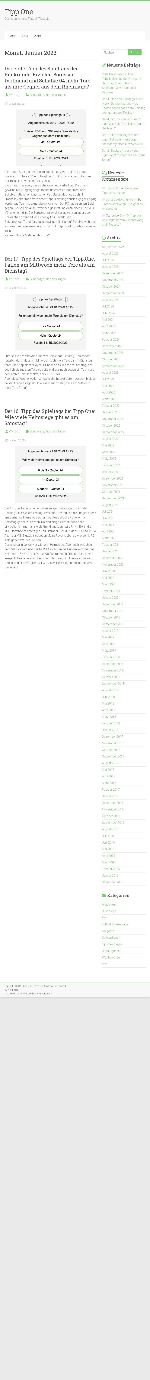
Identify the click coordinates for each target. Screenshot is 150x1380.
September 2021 (113, 498)
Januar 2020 (110, 597)
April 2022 (108, 452)
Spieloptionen (111, 937)
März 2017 (109, 783)
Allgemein (108, 904)
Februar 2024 (111, 339)
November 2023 (113, 353)
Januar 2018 (110, 730)
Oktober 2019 (111, 617)
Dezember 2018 (112, 664)
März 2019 (109, 650)
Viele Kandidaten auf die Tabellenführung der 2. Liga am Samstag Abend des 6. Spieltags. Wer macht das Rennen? (122, 83)
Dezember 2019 (112, 604)
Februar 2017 (111, 789)
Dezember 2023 (112, 346)
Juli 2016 (108, 836)
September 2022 (113, 432)
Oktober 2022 (111, 425)
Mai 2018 (108, 703)
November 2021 (113, 485)
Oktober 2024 (111, 286)
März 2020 (109, 584)
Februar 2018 (111, 723)
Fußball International (115, 924)
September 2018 (113, 683)
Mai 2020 (108, 578)
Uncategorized (111, 951)
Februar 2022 (111, 465)
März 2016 (109, 862)
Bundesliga (37, 95)
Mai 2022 (108, 445)
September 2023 (113, 366)
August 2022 (110, 439)
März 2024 (109, 333)
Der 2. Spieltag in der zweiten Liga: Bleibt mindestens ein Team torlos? (123, 155)
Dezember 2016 (112, 803)
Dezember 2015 (112, 882)
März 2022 (109, 458)
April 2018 (108, 710)
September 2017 (113, 756)
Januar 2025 (110, 267)
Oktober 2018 (111, 677)
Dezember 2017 (112, 736)
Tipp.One (19, 11)
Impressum (46, 993)
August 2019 (110, 631)
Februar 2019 (111, 657)
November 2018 (113, 670)
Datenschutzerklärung (28, 993)
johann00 (112, 188)
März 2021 (109, 538)
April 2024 (108, 326)
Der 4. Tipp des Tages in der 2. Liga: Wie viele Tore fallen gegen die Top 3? (123, 123)
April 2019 (108, 644)
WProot (14, 95)
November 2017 (113, 743)
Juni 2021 (108, 518)
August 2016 (110, 829)
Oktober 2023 (111, 359)
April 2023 (108, 392)
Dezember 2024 (112, 273)
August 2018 (110, 690)
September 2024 (113, 293)
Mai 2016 (108, 849)
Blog (25, 35)
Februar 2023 (111, 405)
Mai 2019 (108, 637)
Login (37, 35)
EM (104, 918)
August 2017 (110, 763)
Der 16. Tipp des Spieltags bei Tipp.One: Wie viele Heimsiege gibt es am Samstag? (50, 417)
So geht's (108, 931)
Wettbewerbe (111, 957)
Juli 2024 (108, 306)
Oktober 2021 (111, 492)
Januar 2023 (110, 412)
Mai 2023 (108, 386)
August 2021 (110, 505)
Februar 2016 (111, 869)
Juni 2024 (108, 313)
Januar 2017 (110, 796)
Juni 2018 (108, 697)
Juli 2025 (108, 260)
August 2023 (110, 372)
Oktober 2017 (111, 750)
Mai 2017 (108, 769)
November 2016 (113, 809)
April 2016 (108, 856)
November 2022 (113, 419)
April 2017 (108, 776)
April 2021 (108, 531)
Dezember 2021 (112, 478)
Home (12, 35)
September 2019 (113, 624)
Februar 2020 (111, 591)
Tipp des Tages (56, 95)
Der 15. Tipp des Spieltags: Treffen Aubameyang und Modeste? (122, 220)
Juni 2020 (108, 571)
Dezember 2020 (112, 558)
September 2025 (113, 247)
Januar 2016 (110, 875)
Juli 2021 (108, 511)
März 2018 (109, 717)
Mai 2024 (108, 319)
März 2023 (109, 399)
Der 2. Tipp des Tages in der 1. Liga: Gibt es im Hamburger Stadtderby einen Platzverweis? (122, 139)
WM (104, 964)
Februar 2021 (111, 544)
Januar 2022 (110, 472)
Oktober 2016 (111, 816)
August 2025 (110, 253)
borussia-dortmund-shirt (121, 199)
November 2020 (113, 564)
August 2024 (110, 300)
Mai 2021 (108, 525)
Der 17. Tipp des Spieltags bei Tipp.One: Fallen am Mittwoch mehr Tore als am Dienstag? (50, 264)
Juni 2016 (108, 842)
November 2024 (113, 280)
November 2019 (113, 611)
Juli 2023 (108, 379)
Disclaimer (10, 993)
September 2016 (113, 822)
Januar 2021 (110, 551)
